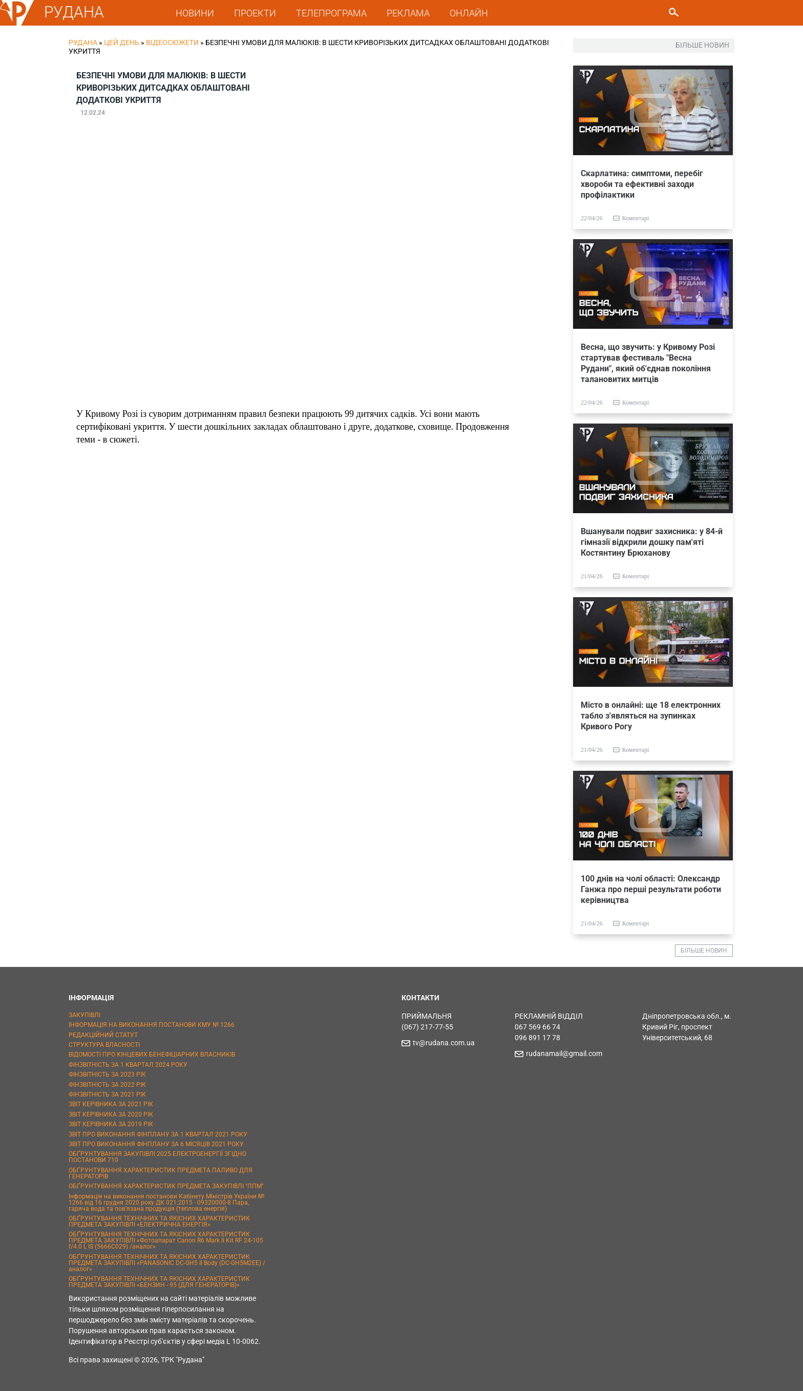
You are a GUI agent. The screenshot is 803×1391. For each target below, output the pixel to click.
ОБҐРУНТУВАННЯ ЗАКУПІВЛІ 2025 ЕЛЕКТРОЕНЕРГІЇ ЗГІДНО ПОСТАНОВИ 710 (157, 1157)
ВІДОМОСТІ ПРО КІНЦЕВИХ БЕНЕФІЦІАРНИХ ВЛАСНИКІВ (152, 1054)
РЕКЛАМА (408, 13)
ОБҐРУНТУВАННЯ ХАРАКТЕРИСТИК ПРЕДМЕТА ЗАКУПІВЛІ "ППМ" (166, 1186)
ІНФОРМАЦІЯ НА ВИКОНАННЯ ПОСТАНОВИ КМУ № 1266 (152, 1024)
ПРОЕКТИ (255, 13)
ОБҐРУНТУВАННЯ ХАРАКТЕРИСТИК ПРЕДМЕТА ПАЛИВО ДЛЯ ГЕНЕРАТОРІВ (160, 1173)
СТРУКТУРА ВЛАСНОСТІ (104, 1044)
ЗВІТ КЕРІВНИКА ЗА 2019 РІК (111, 1124)
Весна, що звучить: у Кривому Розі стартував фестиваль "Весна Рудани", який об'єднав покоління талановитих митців (648, 363)
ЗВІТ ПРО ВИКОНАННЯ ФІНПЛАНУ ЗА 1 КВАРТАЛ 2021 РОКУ (158, 1134)
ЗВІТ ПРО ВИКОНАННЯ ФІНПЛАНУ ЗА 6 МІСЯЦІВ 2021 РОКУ (156, 1144)
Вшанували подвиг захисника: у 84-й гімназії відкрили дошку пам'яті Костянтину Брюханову (652, 542)
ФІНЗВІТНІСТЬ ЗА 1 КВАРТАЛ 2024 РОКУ (128, 1064)
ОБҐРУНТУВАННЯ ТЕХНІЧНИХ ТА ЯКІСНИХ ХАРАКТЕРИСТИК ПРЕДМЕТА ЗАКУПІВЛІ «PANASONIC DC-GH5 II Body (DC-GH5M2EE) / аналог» (167, 1263)
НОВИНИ (195, 13)
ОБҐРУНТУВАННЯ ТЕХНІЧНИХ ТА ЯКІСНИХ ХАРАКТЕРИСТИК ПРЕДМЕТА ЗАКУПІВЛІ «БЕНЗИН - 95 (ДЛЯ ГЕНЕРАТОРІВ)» (159, 1282)
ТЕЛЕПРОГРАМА (331, 13)
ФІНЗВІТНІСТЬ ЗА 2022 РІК (107, 1084)
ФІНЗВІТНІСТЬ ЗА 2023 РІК (107, 1074)
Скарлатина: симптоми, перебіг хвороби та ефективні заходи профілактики (642, 184)
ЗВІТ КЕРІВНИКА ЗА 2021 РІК (111, 1104)
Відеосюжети (172, 42)
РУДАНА (74, 12)
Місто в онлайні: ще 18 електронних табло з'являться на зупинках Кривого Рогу (651, 715)
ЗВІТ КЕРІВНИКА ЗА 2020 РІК (111, 1114)
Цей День (121, 42)
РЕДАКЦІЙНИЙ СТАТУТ (103, 1035)
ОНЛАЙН (469, 13)
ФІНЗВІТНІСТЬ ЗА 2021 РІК (107, 1094)
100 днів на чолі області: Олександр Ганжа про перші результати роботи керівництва (651, 889)
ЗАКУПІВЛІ (84, 1015)
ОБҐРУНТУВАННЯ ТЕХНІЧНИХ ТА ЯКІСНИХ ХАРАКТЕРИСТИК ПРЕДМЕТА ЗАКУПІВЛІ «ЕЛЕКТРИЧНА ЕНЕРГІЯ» (159, 1221)
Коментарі (635, 218)
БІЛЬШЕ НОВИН (704, 950)
